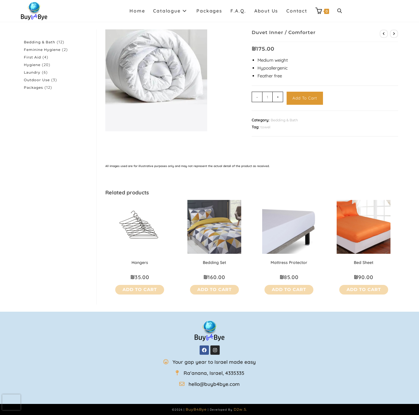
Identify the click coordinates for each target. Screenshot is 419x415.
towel (265, 127)
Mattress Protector (289, 262)
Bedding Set (214, 262)
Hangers (140, 262)
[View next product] (394, 34)
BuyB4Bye (196, 409)
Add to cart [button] (139, 289)
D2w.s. (240, 409)
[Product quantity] (267, 97)
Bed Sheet (363, 262)
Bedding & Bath (284, 120)
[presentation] (11, 402)
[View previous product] (384, 34)
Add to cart (304, 98)
